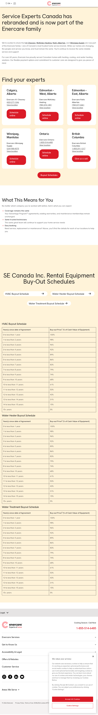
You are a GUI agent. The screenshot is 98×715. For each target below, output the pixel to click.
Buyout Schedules (49, 175)
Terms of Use (29, 704)
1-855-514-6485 (46, 142)
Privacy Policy (19, 704)
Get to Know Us (49, 645)
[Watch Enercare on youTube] (22, 677)
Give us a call (81, 158)
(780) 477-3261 (78, 105)
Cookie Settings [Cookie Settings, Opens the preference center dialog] (73, 706)
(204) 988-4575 (13, 148)
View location (12, 105)
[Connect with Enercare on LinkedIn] (16, 677)
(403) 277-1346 (13, 102)
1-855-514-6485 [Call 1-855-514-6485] (86, 629)
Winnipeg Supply (77, 43)
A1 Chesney (30, 43)
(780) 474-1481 (45, 105)
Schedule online (14, 114)
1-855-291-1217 (78, 148)
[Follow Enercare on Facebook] (10, 677)
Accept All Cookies (72, 699)
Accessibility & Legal (49, 652)
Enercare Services (49, 637)
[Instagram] (4, 677)
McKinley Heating (44, 43)
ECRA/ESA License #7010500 (43, 704)
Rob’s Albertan (59, 43)
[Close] (93, 656)
